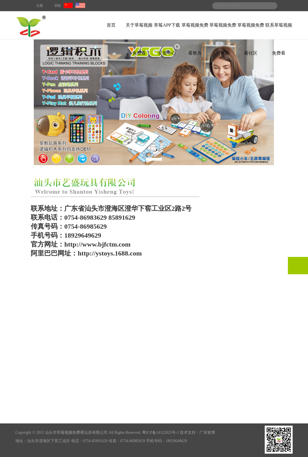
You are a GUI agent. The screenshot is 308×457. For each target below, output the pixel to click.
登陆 (57, 6)
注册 (39, 6)
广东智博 (207, 432)
